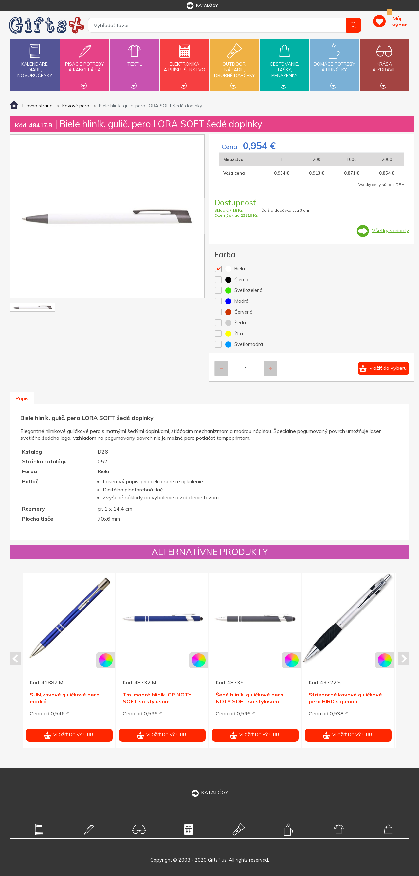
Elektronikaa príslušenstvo (184, 63)
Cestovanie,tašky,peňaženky (284, 64)
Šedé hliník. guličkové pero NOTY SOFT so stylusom (249, 698)
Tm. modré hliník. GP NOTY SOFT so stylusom (157, 698)
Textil (134, 60)
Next (403, 658)
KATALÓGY (209, 792)
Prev (15, 658)
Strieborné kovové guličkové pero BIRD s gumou (345, 698)
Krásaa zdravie (384, 63)
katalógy (202, 5)
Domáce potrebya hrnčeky (334, 63)
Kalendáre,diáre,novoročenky (34, 59)
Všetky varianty (390, 230)
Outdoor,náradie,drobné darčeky (234, 64)
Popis (21, 398)
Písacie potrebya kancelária (85, 63)
